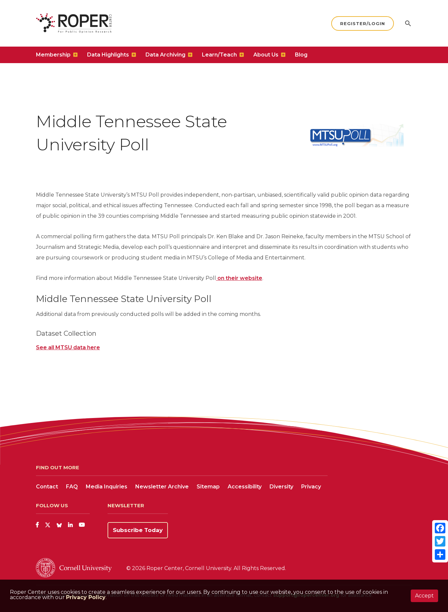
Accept (424, 596)
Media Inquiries (106, 486)
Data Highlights (108, 55)
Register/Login (362, 23)
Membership (53, 55)
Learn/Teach (219, 55)
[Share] (440, 554)
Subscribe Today (138, 530)
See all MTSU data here (68, 347)
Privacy (311, 486)
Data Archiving (165, 55)
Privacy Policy (86, 597)
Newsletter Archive (162, 486)
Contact (47, 486)
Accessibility (245, 486)
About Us (265, 55)
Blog (301, 55)
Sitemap (208, 486)
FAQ (72, 486)
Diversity (281, 486)
